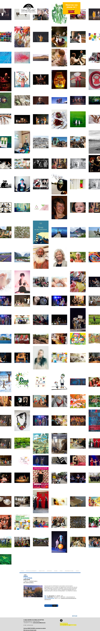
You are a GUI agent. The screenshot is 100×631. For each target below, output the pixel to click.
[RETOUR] (74, 616)
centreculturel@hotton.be (39, 622)
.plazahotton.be (71, 597)
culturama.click (47, 599)
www (67, 597)
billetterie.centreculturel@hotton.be (68, 598)
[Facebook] (61, 620)
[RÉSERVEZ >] (51, 605)
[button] (31, 571)
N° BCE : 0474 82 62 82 (28, 625)
